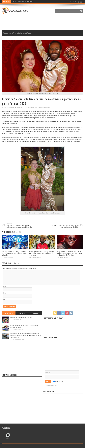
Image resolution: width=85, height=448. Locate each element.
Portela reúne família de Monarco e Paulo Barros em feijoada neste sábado (14, 253)
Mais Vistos (9, 313)
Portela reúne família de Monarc (21, 1)
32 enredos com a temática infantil (21, 317)
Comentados (35, 313)
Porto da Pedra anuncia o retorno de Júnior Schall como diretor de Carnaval (41, 253)
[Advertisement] (42, 22)
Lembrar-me (58, 381)
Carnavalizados (10, 107)
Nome (5, 286)
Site (4, 299)
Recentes (22, 313)
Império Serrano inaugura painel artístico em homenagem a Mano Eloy (20, 225)
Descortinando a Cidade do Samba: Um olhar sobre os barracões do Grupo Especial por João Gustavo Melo (25, 335)
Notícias (20, 107)
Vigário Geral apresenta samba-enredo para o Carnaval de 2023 (64, 225)
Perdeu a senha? (51, 386)
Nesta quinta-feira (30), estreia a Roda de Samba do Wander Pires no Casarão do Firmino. (69, 253)
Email (4, 293)
